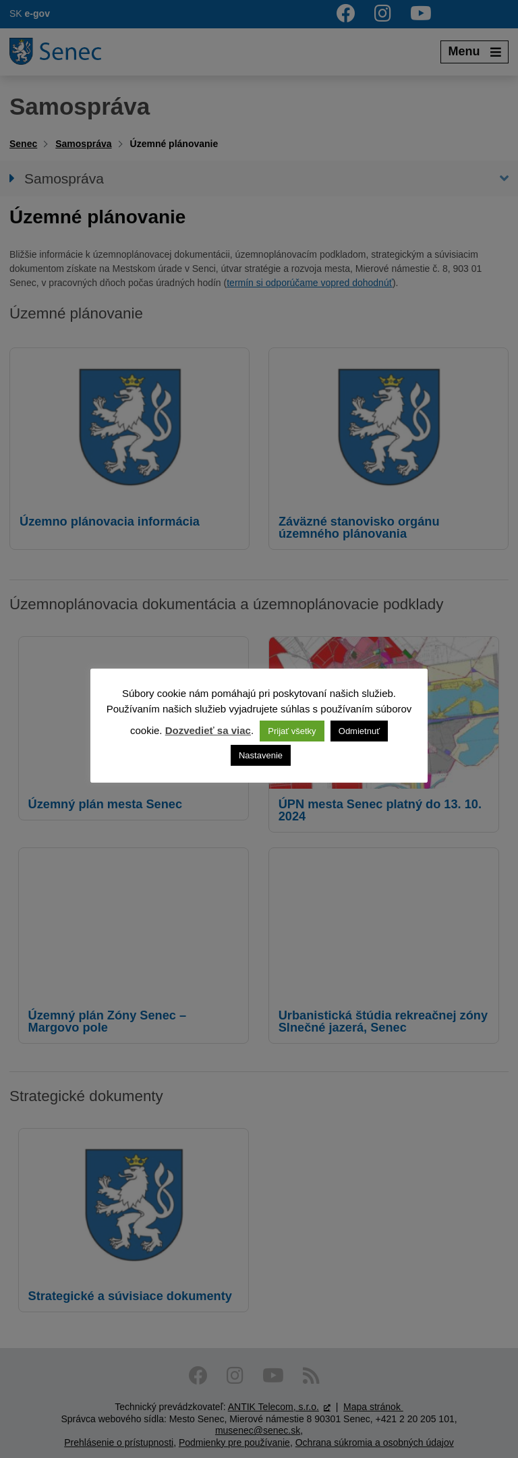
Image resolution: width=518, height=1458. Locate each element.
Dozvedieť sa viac (208, 730)
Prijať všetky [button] (292, 731)
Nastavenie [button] (261, 755)
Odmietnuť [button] (359, 731)
